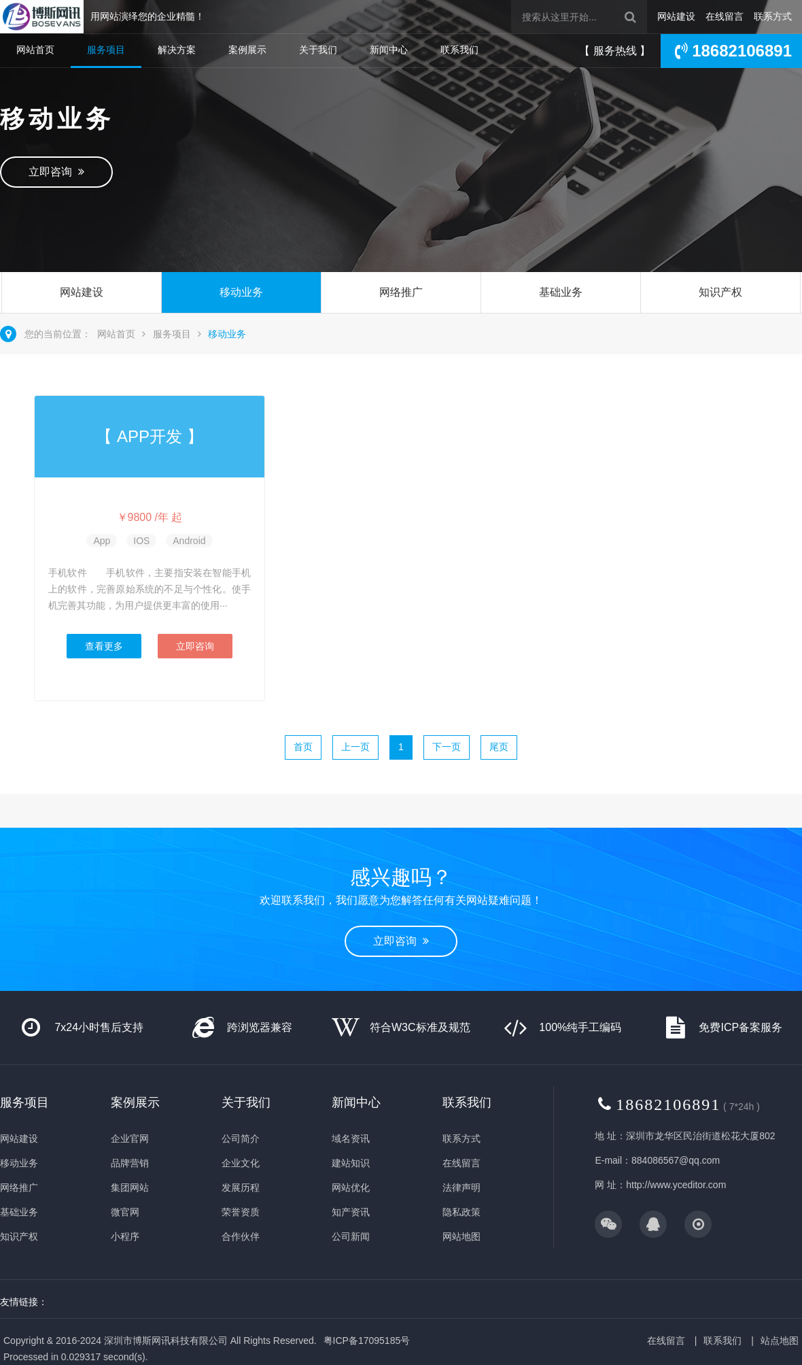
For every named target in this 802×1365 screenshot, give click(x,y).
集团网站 (130, 1187)
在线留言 (724, 16)
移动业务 (241, 292)
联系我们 (459, 49)
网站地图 (461, 1236)
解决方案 (177, 49)
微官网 (125, 1212)
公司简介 (241, 1138)
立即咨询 (56, 172)
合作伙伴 (241, 1236)
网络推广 (401, 292)
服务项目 (106, 49)
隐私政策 (461, 1212)
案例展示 (247, 49)
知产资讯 (351, 1212)
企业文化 (241, 1163)
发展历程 (241, 1187)
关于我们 (318, 49)
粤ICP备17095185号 (367, 1340)
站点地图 (780, 1340)
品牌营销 (130, 1163)
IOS (141, 540)
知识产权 (720, 292)
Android (189, 540)
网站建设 (676, 16)
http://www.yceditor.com (676, 1184)
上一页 (355, 746)
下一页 (446, 746)
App (101, 540)
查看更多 (104, 646)
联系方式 (773, 16)
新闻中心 (389, 49)
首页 (303, 746)
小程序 (125, 1236)
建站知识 (351, 1163)
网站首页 (35, 49)
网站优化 (351, 1187)
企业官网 (130, 1138)
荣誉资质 (241, 1212)
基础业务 (560, 292)
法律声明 (461, 1187)
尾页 (498, 746)
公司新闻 (351, 1236)
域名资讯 (351, 1138)
